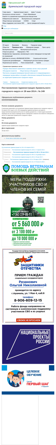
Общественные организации (12, 21)
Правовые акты (17, 47)
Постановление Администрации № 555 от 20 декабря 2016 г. (29, 154)
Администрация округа (21, 12)
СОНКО (26, 21)
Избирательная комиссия (11, 18)
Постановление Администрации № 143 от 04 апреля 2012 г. (18, 147)
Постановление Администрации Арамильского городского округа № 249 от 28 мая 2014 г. (27, 83)
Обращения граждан (32, 47)
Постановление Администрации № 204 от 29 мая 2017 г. (27, 157)
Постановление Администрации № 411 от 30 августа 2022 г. (28, 161)
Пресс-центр (46, 47)
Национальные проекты (10, 62)
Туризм (38, 62)
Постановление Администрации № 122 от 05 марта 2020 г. (26, 159)
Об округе (6, 45)
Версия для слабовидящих (10, 28)
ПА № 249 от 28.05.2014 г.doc (14, 138)
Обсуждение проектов (10, 71)
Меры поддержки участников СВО (13, 23)
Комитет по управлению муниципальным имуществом (20, 16)
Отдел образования (29, 14)
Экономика (15, 45)
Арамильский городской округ (25, 6)
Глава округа (7, 12)
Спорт (34, 21)
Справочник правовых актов (29, 82)
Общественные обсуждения (29, 71)
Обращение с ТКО (23, 52)
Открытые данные (8, 52)
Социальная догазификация (11, 60)
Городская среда (36, 45)
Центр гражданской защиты (36, 23)
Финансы (25, 45)
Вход (4, 26)
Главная (5, 82)
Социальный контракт (40, 58)
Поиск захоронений (27, 62)
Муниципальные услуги (10, 49)
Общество (6, 47)
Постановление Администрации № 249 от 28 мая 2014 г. (31, 152)
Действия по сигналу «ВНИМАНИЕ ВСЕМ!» (16, 58)
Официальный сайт (16, 2)
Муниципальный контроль (29, 49)
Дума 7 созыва (36, 12)
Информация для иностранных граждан (36, 60)
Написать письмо (28, 41)
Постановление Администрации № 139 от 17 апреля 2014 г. (28, 150)
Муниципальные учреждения (31, 18)
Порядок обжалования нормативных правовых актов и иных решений (25, 68)
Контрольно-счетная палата (11, 14)
